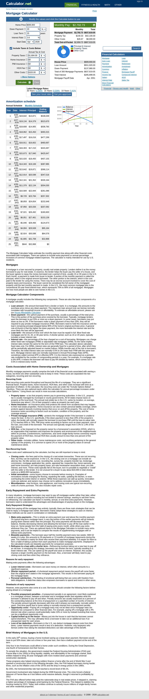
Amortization (107, 66)
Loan (124, 58)
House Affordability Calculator (28, 313)
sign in (140, 1)
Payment (105, 64)
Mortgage (105, 58)
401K (124, 77)
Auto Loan (106, 61)
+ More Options (28, 77)
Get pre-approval (62, 94)
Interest (125, 61)
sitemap (52, 695)
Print (95, 11)
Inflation (125, 69)
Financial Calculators (113, 54)
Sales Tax (125, 80)
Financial (107, 88)
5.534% (56, 91)
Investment (126, 66)
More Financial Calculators (108, 84)
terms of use (63, 695)
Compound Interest (129, 75)
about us (44, 695)
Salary (104, 77)
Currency (105, 69)
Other (138, 88)
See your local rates (42, 94)
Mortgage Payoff (128, 72)
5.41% (73, 91)
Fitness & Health (90, 5)
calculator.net (103, 695)
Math (132, 88)
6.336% (39, 91)
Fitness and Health (120, 88)
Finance (105, 72)
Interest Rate (107, 80)
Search (136, 48)
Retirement (126, 64)
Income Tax (106, 75)
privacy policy (76, 695)
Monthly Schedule (33, 106)
